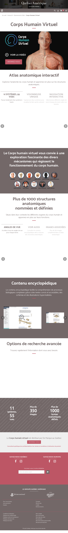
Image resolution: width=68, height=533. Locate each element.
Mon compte (39, 516)
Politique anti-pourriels (8, 522)
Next (65, 319)
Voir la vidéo (15, 55)
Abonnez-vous (13, 61)
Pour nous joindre (7, 504)
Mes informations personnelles (43, 523)
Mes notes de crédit (40, 520)
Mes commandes (40, 518)
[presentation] (34, 480)
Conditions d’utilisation (8, 516)
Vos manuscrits (6, 506)
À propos (38, 504)
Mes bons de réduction (41, 525)
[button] (65, 126)
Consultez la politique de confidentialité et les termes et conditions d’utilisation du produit (34, 449)
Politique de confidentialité (9, 518)
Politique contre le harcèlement (11, 520)
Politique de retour (7, 523)
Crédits (37, 508)
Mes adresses (39, 522)
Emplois (5, 508)
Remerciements (40, 510)
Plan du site (38, 506)
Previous (3, 319)
